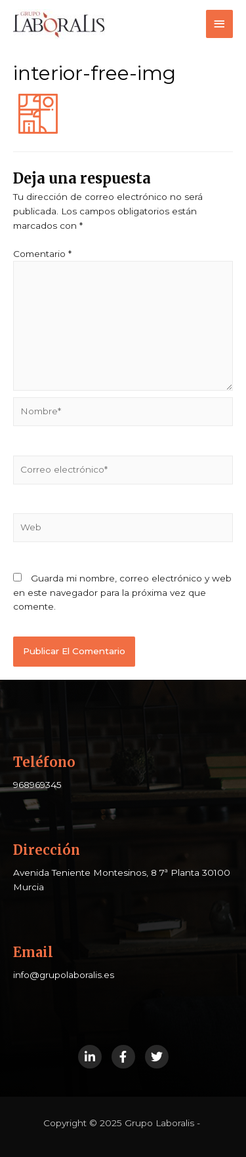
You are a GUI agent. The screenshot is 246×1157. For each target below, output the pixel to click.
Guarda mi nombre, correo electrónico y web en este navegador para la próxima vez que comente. (122, 592)
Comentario (42, 253)
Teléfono (44, 762)
